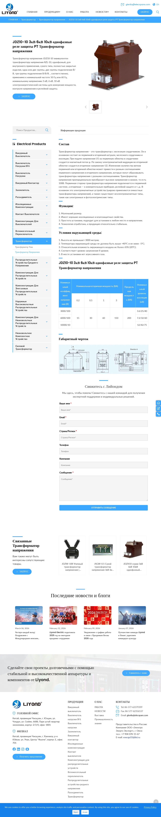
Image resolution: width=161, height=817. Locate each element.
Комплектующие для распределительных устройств (78, 764)
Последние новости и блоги (80, 603)
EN (157, 4)
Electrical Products (29, 144)
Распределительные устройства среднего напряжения (78, 784)
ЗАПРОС (144, 12)
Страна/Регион (68, 431)
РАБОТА (99, 707)
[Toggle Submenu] (47, 154)
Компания (64, 458)
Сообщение (66, 472)
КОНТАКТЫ (123, 702)
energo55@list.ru (131, 737)
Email (62, 417)
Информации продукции (73, 130)
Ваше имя (65, 403)
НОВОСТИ (100, 711)
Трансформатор (76, 796)
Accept (85, 812)
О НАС (98, 702)
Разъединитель (75, 792)
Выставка (99, 715)
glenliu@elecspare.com (138, 4)
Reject (76, 812)
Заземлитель (74, 731)
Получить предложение (29, 756)
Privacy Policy (150, 807)
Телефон (64, 445)
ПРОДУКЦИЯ (75, 702)
